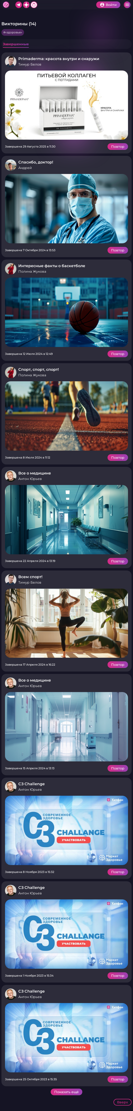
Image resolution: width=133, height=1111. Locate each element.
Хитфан (6, 4)
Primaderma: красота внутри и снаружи (58, 58)
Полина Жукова (32, 271)
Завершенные (16, 44)
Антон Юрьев (30, 479)
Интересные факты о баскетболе (51, 266)
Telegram (18, 4)
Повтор (117, 146)
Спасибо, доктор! (35, 162)
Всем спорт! (30, 577)
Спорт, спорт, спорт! (38, 369)
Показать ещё (66, 1092)
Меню (127, 4)
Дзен (26, 4)
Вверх (122, 1102)
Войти (111, 5)
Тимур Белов (29, 64)
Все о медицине (34, 473)
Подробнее (66, 105)
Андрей (25, 168)
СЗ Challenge (31, 784)
